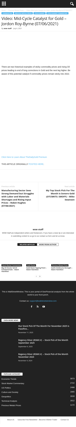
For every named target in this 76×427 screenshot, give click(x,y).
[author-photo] (38, 219)
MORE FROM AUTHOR (47, 244)
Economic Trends (8, 379)
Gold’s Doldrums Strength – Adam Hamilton (61, 269)
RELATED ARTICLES (27, 244)
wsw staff (8, 28)
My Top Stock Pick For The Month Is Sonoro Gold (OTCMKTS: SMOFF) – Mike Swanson (60, 195)
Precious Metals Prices (16, 10)
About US (10, 420)
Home (3, 10)
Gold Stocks (31, 265)
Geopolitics (6, 396)
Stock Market (40, 13)
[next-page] (39, 276)
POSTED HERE (36, 164)
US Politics (6, 388)
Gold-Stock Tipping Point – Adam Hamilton (36, 269)
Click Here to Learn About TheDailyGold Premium (24, 157)
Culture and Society (9, 392)
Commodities (7, 13)
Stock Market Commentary (57, 13)
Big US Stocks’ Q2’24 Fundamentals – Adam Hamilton (10, 269)
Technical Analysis (9, 401)
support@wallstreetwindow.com (43, 301)
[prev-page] (36, 276)
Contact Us (65, 420)
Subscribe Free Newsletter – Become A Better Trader (37, 420)
